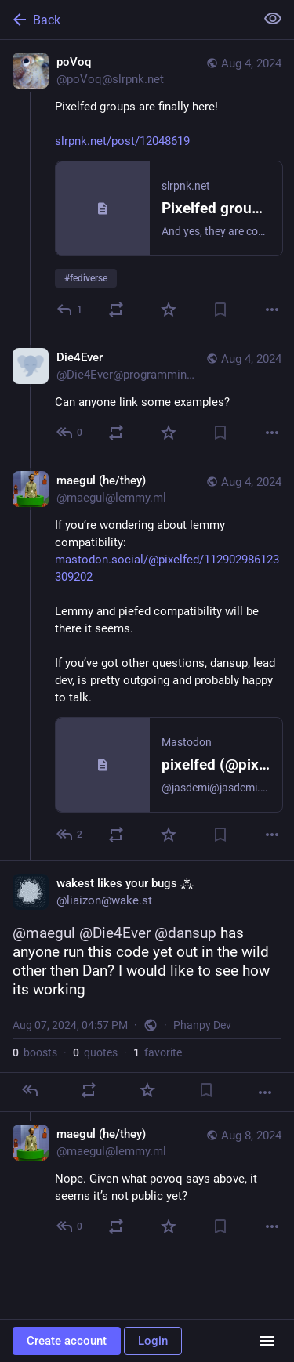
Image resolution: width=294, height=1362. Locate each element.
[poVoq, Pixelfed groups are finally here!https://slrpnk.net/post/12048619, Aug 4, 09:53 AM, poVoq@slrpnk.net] (147, 187)
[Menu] (267, 1341)
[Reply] (70, 309)
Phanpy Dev (202, 1025)
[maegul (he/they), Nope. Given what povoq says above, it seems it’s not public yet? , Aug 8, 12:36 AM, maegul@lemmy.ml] (147, 1182)
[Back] (126, 19)
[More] (272, 309)
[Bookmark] (220, 309)
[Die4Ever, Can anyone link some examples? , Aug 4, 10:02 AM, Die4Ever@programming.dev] (147, 396)
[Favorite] (168, 309)
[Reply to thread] (70, 432)
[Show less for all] (273, 19)
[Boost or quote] (116, 309)
